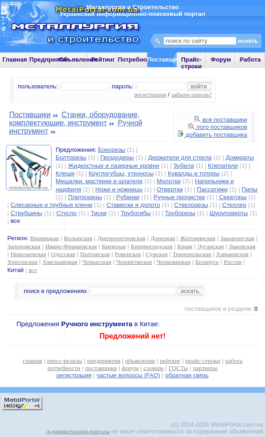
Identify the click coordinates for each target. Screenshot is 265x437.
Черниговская (134, 261)
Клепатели (223, 165)
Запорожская (23, 246)
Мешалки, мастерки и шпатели (99, 181)
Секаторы (233, 197)
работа (234, 360)
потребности (63, 368)
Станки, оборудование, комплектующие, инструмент (74, 119)
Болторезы (71, 157)
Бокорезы (111, 149)
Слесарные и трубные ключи (51, 204)
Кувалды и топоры (194, 173)
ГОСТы (178, 368)
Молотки (168, 181)
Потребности (137, 59)
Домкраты (240, 157)
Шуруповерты (228, 213)
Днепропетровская (121, 238)
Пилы (249, 189)
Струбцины (26, 213)
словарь (154, 368)
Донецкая (162, 238)
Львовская (242, 246)
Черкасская (96, 261)
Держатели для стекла (180, 157)
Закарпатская (237, 238)
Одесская (63, 254)
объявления (140, 360)
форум (130, 368)
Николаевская (28, 254)
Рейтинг (103, 59)
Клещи (65, 173)
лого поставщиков (217, 126)
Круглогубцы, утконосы (121, 173)
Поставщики (30, 114)
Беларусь (206, 261)
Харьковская (232, 254)
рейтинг (170, 360)
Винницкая (44, 238)
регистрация (150, 94)
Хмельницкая (59, 261)
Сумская (157, 254)
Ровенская (128, 254)
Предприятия (50, 59)
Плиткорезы (85, 197)
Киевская (113, 246)
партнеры (205, 368)
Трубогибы (136, 213)
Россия (232, 261)
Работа (250, 59)
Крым (184, 246)
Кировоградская (151, 246)
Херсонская (22, 261)
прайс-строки (203, 360)
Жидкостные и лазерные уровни (113, 165)
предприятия (103, 360)
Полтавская (95, 254)
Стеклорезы (191, 204)
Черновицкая (173, 261)
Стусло (67, 213)
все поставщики (220, 119)
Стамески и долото (133, 204)
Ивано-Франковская (71, 246)
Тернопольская (191, 254)
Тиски (99, 213)
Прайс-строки (191, 63)
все (33, 270)
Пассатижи (212, 189)
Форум (221, 59)
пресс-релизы (64, 360)
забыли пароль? (191, 94)
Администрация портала (77, 431)
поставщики (101, 368)
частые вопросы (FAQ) (129, 375)
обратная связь (186, 375)
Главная (14, 59)
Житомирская (198, 238)
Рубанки (128, 197)
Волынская (78, 238)
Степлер (234, 204)
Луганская (210, 246)
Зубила (183, 165)
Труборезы (180, 213)
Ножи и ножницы (119, 189)
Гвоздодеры (117, 157)
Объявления (78, 59)
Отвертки (169, 189)
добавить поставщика (212, 134)
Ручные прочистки (179, 197)
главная (32, 360)
